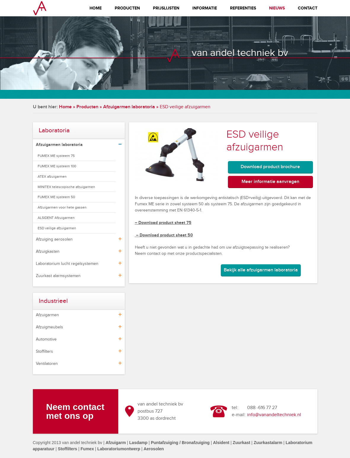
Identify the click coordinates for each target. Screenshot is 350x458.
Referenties (243, 8)
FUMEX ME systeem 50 (56, 197)
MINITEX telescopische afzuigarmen (66, 187)
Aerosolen (153, 448)
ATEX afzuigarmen (52, 176)
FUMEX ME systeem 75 (56, 156)
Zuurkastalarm (268, 442)
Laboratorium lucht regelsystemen (67, 263)
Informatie (204, 8)
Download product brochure (270, 167)
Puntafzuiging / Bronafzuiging (180, 442)
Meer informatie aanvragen (270, 182)
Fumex (87, 448)
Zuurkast (241, 442)
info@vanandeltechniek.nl (274, 415)
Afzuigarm (116, 442)
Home (96, 8)
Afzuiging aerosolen (54, 239)
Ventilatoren (47, 363)
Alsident (221, 442)
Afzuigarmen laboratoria (129, 107)
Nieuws (277, 8)
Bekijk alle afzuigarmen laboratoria (261, 270)
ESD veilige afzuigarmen (57, 228)
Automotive (46, 339)
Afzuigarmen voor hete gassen (62, 207)
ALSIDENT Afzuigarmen (56, 218)
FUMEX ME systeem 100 (57, 166)
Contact (307, 8)
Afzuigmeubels (49, 327)
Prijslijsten (166, 8)
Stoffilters (44, 351)
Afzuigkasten (48, 251)
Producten (127, 8)
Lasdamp (138, 442)
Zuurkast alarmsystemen (58, 275)
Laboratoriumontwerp (118, 448)
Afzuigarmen (47, 315)
